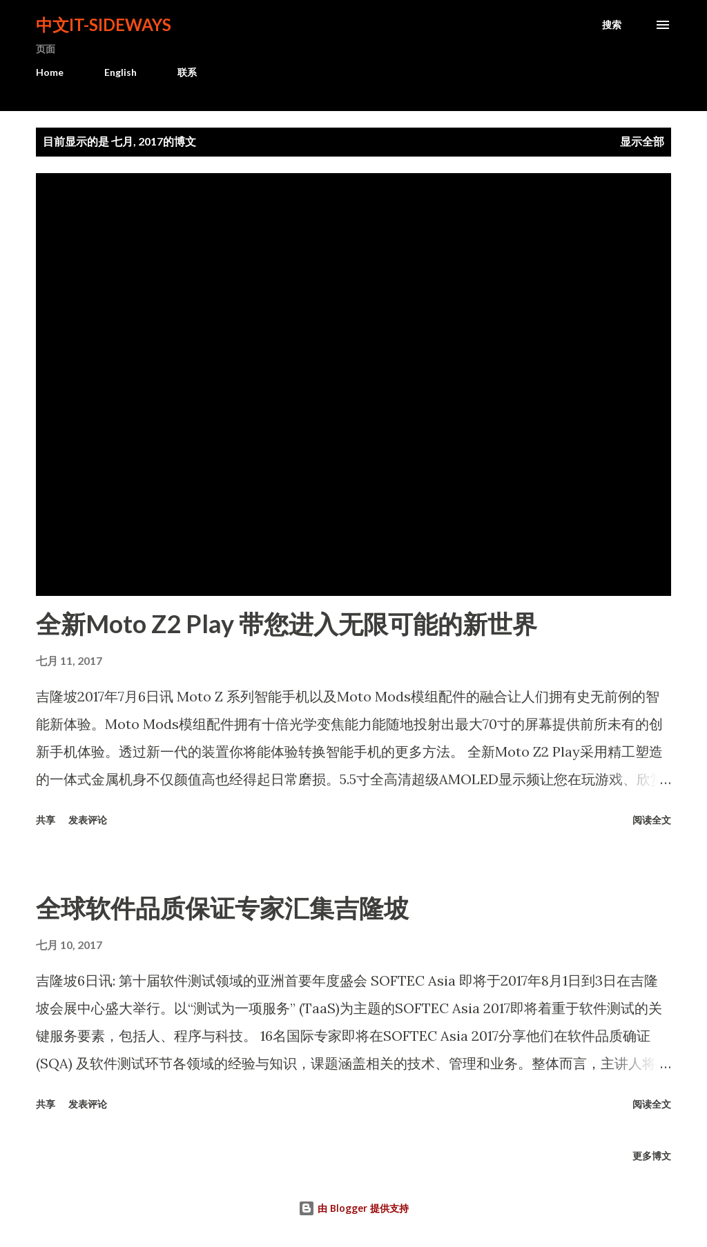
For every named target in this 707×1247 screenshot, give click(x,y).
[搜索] (611, 25)
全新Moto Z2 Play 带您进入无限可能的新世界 (286, 623)
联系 (187, 72)
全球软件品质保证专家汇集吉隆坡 (222, 907)
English (120, 72)
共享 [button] (45, 820)
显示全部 (642, 141)
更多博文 (651, 1155)
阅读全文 (651, 820)
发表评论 (87, 820)
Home (50, 72)
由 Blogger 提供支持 (353, 1208)
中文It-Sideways (103, 24)
